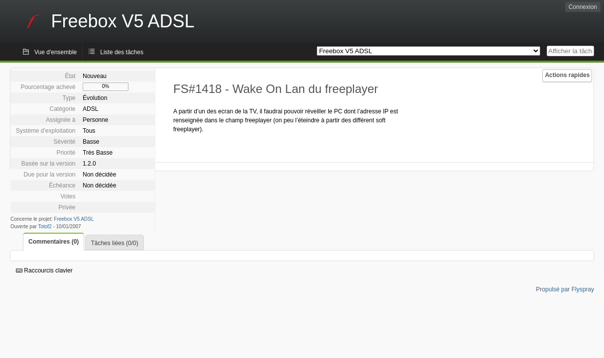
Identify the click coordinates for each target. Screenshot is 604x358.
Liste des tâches (121, 52)
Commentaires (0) (53, 241)
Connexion (583, 6)
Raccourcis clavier (44, 270)
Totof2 (44, 226)
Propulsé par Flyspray (565, 289)
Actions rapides (567, 75)
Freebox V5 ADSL (74, 219)
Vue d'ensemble (55, 52)
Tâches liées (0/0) (114, 243)
